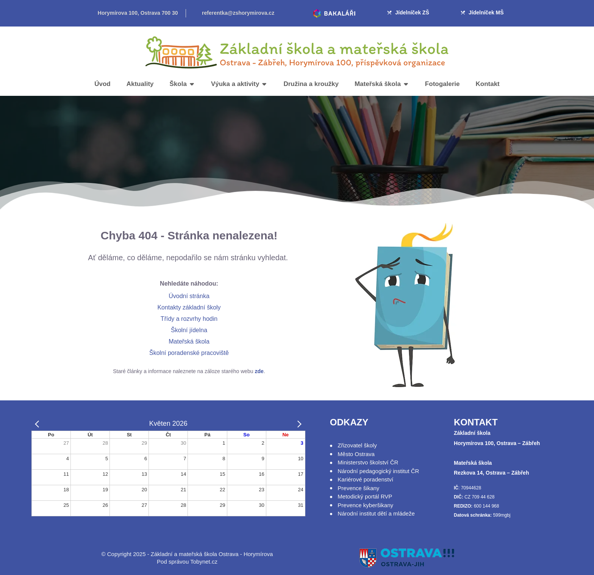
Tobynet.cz (203, 561)
